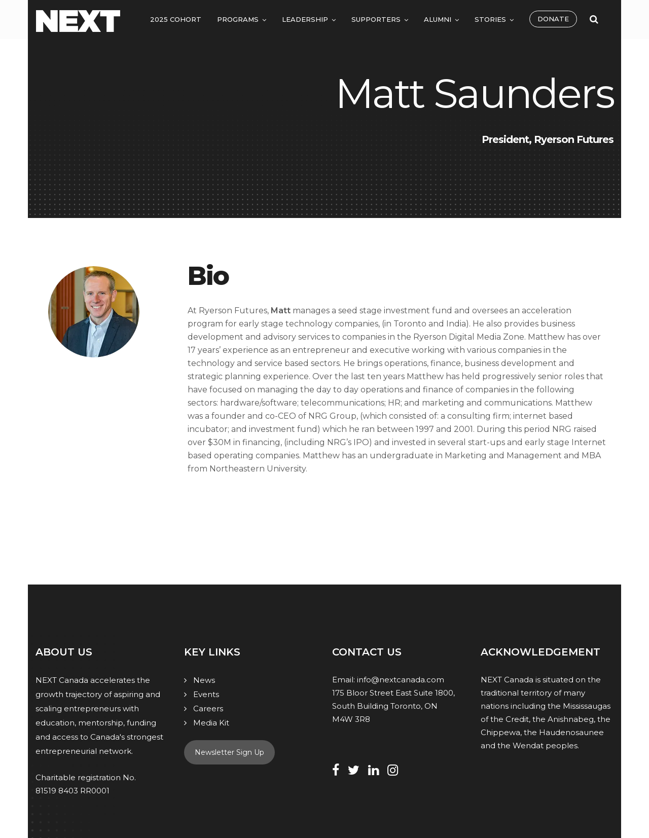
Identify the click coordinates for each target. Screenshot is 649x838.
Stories (490, 19)
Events (206, 694)
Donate (553, 19)
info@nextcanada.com (400, 679)
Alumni (437, 19)
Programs (238, 19)
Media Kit (211, 722)
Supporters (376, 19)
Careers (208, 708)
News (204, 680)
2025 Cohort (175, 19)
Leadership (305, 19)
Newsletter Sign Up (229, 752)
